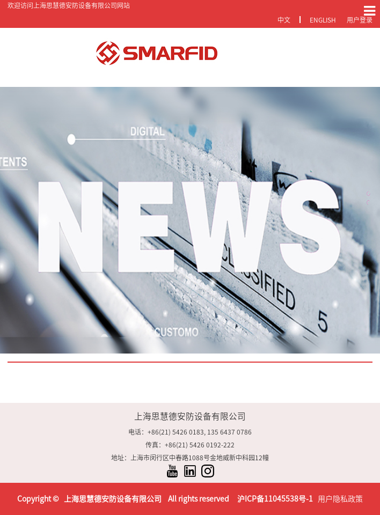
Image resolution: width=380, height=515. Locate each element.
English (323, 20)
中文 (283, 20)
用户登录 (359, 20)
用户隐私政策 (340, 499)
